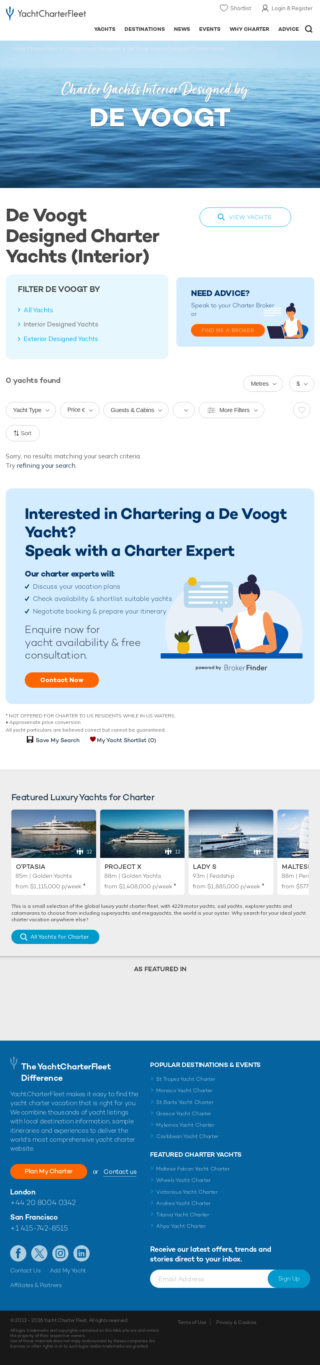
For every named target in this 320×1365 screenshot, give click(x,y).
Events (210, 29)
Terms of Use (192, 1322)
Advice (288, 29)
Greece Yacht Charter (183, 1113)
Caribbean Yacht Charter (187, 1136)
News (182, 29)
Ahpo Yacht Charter (181, 1225)
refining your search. (47, 465)
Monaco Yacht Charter (184, 1090)
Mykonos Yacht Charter (185, 1124)
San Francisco (34, 1217)
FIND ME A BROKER (228, 330)
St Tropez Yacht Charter (185, 1079)
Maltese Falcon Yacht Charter (193, 1168)
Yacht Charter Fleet (35, 48)
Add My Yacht (68, 1270)
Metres (259, 383)
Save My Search (57, 740)
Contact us (119, 1171)
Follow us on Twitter (39, 1253)
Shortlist (240, 8)
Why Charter (250, 29)
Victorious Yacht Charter (186, 1191)
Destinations (145, 29)
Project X (123, 866)
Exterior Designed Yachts (61, 339)
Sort (26, 433)
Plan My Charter (49, 1171)
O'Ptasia (30, 866)
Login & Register (292, 8)
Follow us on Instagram (60, 1253)
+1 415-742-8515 (39, 1228)
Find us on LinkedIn (81, 1253)
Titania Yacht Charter (182, 1214)
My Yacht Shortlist (126, 740)
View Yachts (250, 217)
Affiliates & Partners (36, 1285)
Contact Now (62, 680)
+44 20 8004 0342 (43, 1202)
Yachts (105, 29)
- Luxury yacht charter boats (46, 15)
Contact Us (25, 1270)
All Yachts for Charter (59, 936)
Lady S (205, 866)
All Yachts (38, 310)
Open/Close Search (309, 29)
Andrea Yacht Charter (183, 1203)
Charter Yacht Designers (92, 48)
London (22, 1192)
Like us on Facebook (18, 1253)
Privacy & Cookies (236, 1322)
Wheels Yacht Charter (183, 1180)
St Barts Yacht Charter (184, 1102)
